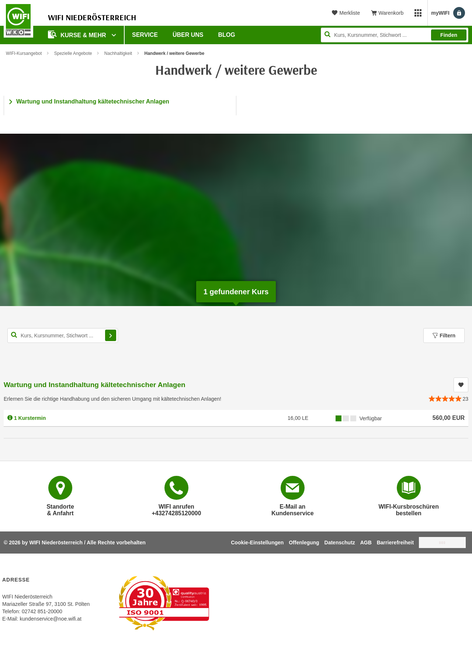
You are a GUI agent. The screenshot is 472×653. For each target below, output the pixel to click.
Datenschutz (339, 542)
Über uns (188, 35)
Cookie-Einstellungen (257, 542)
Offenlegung (304, 542)
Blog (226, 35)
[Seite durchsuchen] (394, 35)
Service (145, 35)
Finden (448, 35)
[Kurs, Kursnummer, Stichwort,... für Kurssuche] (62, 335)
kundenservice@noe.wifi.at (50, 619)
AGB (366, 542)
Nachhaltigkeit (118, 53)
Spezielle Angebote (73, 53)
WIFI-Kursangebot (24, 53)
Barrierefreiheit (395, 542)
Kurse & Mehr (78, 34)
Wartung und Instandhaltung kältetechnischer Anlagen (92, 101)
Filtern (444, 335)
